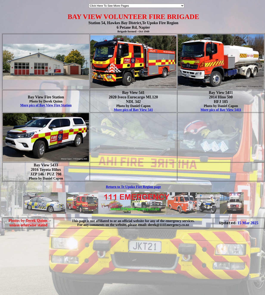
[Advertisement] (15, 285)
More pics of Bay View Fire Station (46, 105)
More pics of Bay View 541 (133, 110)
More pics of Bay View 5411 (221, 110)
